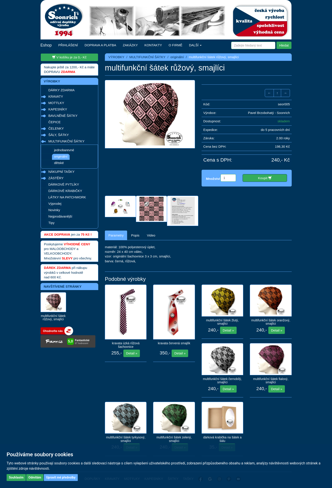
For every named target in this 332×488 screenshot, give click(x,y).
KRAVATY (55, 96)
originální (61, 156)
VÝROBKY (116, 57)
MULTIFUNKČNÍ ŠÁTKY (66, 141)
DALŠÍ (195, 45)
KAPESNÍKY (57, 109)
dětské (59, 163)
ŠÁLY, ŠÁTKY (58, 135)
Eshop (46, 45)
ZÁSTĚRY (56, 178)
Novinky (54, 210)
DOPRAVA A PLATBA (100, 45)
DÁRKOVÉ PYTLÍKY (63, 184)
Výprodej (54, 203)
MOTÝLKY (56, 103)
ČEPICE (54, 122)
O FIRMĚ (175, 45)
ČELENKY (56, 128)
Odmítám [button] (34, 477)
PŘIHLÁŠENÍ (68, 45)
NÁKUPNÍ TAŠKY (61, 171)
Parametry (116, 235)
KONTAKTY (153, 45)
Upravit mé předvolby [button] (60, 477)
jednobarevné (64, 150)
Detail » (131, 353)
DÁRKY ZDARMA (61, 90)
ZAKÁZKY (130, 45)
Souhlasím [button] (16, 477)
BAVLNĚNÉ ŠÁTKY (63, 115)
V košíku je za (69, 57)
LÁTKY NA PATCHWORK (67, 197)
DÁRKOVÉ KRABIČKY (65, 191)
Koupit (265, 178)
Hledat (284, 45)
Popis (135, 235)
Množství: (213, 179)
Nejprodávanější (60, 216)
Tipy (51, 223)
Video (151, 235)
